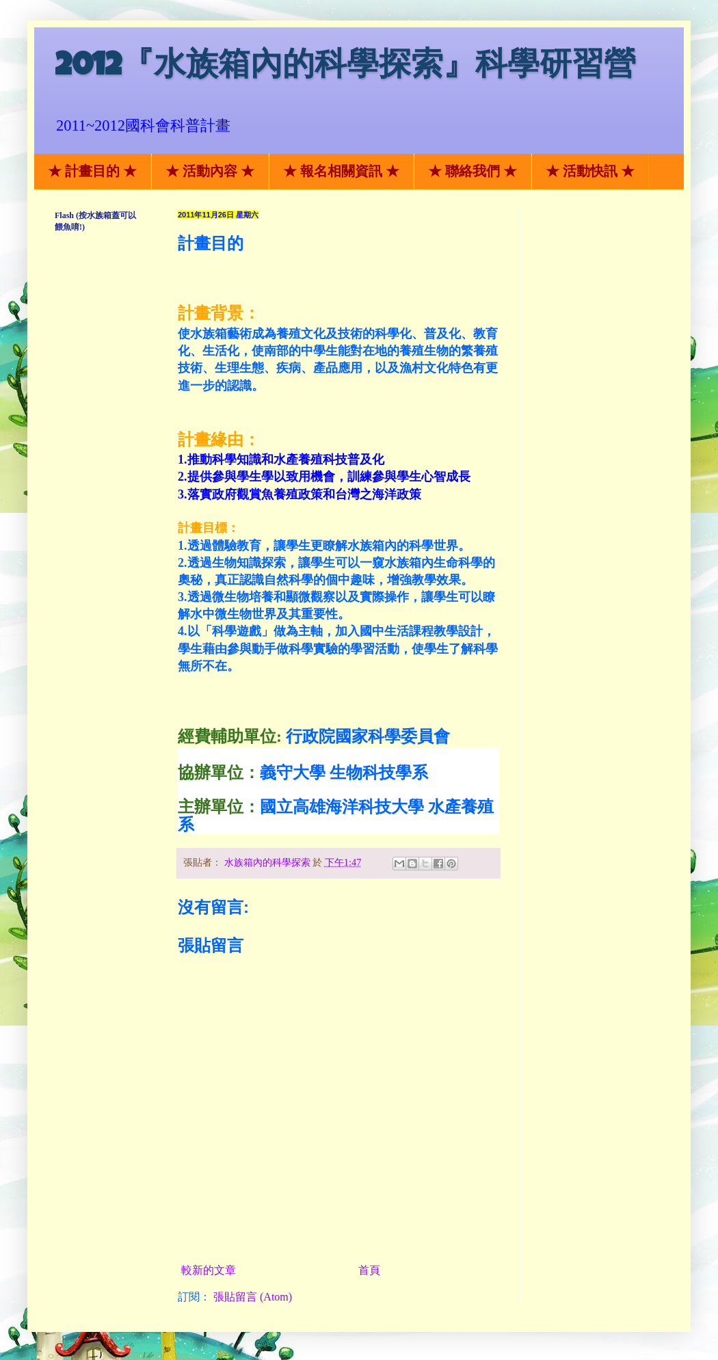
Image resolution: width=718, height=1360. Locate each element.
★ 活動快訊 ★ (590, 170)
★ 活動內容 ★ (209, 170)
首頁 (369, 1270)
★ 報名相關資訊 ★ (341, 170)
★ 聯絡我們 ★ (472, 170)
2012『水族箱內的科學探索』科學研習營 (345, 68)
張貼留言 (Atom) (252, 1297)
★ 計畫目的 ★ (92, 170)
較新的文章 (208, 1270)
